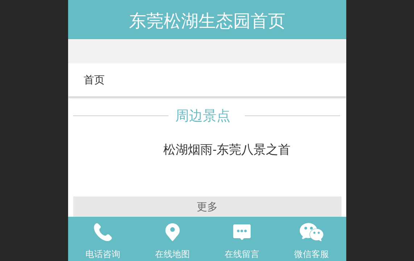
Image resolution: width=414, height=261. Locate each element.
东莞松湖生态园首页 (207, 20)
